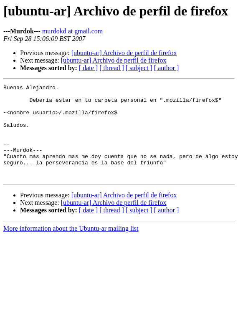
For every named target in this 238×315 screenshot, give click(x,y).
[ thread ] (111, 67)
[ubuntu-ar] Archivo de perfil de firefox (124, 52)
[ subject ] (139, 67)
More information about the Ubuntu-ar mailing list (71, 247)
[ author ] (166, 67)
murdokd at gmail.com (72, 31)
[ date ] (88, 67)
